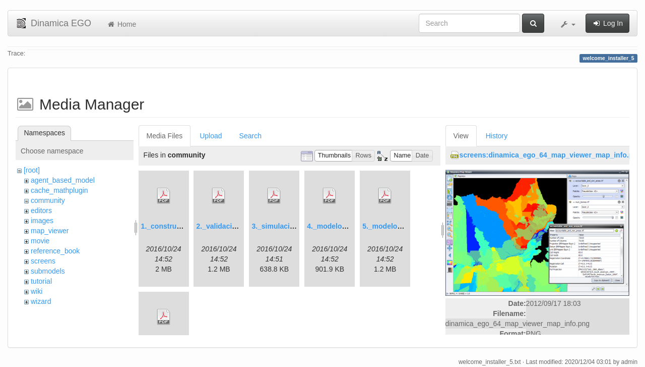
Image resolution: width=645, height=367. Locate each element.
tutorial (41, 281)
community (48, 200)
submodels (48, 271)
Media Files (165, 136)
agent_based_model (63, 180)
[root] (32, 170)
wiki (36, 291)
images (42, 221)
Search (250, 136)
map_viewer (50, 231)
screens (43, 261)
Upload (211, 136)
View (461, 136)
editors (41, 210)
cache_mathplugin (59, 190)
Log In (607, 23)
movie (40, 241)
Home (121, 24)
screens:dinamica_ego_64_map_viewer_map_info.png (551, 155)
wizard (41, 301)
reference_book (55, 251)
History (497, 136)
